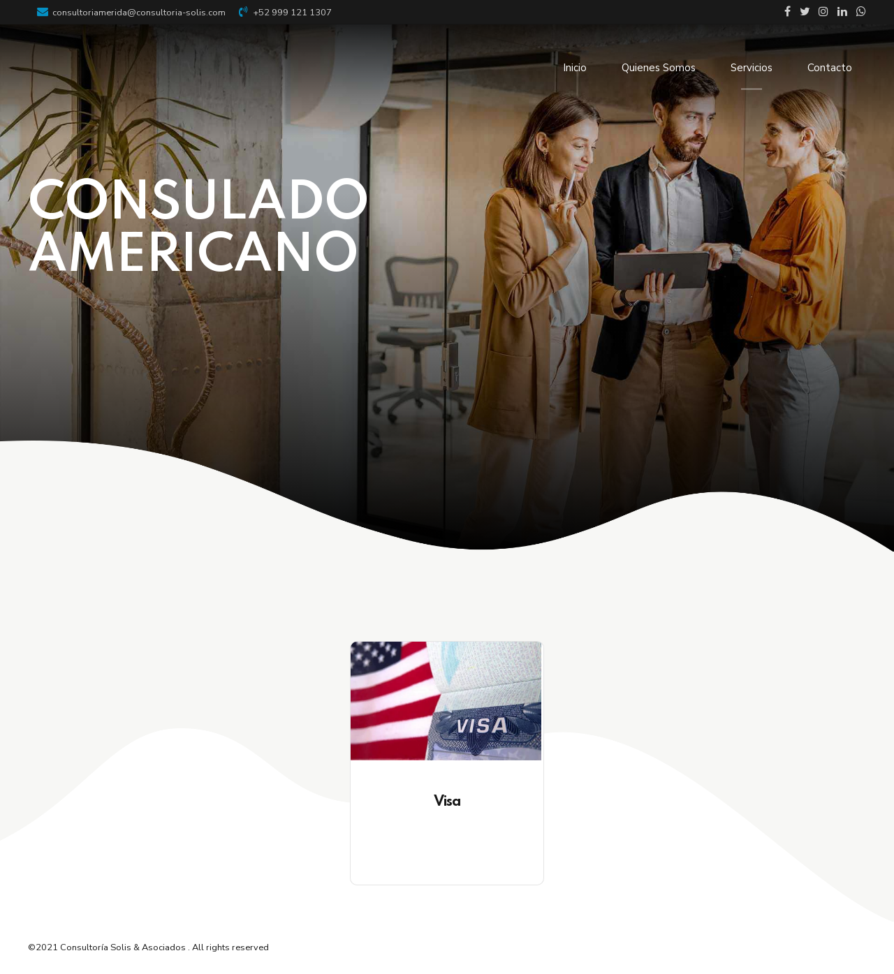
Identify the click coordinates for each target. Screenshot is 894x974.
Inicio (575, 68)
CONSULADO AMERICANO (198, 230)
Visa (447, 802)
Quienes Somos (659, 68)
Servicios (751, 68)
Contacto (829, 68)
